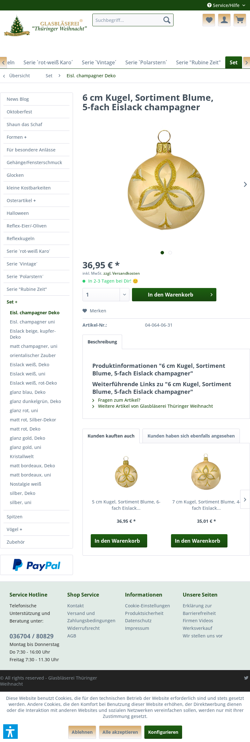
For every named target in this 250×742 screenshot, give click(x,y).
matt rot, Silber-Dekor (33, 420)
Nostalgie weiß (25, 484)
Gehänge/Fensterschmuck (34, 162)
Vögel (13, 529)
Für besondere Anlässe (31, 150)
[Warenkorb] (240, 20)
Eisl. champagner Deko (35, 313)
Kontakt (75, 606)
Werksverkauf (197, 628)
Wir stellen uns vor (203, 636)
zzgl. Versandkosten (121, 273)
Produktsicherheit (144, 613)
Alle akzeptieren (120, 732)
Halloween (18, 213)
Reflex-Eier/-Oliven (27, 226)
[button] (10, 731)
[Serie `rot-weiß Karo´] (48, 62)
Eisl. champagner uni (32, 322)
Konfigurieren (163, 732)
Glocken (15, 175)
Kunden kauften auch (111, 436)
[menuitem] (133, 20)
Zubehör (16, 542)
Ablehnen (82, 732)
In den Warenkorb (117, 540)
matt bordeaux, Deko (32, 466)
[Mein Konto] (224, 20)
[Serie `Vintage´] (99, 62)
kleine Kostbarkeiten (29, 188)
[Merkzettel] (208, 20)
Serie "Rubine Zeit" (27, 289)
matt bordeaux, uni (30, 475)
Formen (15, 137)
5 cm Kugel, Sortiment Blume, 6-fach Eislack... (126, 505)
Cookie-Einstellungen (147, 606)
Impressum (137, 628)
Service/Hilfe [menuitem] (224, 5)
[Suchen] (167, 20)
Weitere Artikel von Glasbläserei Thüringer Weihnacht (152, 406)
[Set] (233, 62)
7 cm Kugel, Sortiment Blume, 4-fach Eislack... (206, 505)
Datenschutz (138, 620)
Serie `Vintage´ (22, 264)
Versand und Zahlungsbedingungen (91, 617)
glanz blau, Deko (27, 392)
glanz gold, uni (25, 447)
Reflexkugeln (21, 238)
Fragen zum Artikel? (116, 400)
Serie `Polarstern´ (25, 276)
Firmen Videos (198, 620)
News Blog (18, 99)
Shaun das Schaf (24, 124)
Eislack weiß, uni (27, 374)
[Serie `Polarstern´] (146, 62)
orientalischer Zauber (33, 355)
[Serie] (198, 62)
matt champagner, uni (33, 346)
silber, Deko (22, 493)
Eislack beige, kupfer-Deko (33, 334)
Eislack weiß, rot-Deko (33, 383)
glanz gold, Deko (27, 438)
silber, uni (20, 502)
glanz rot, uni (24, 410)
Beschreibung (102, 342)
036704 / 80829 (32, 636)
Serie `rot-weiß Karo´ (28, 251)
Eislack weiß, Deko (29, 364)
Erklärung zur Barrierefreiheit (199, 609)
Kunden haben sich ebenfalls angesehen (191, 436)
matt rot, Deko (25, 429)
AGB (71, 636)
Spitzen (15, 517)
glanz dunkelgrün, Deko (35, 401)
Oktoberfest (19, 112)
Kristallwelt (22, 456)
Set (11, 302)
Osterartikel (20, 200)
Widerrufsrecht (83, 628)
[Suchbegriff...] (133, 20)
